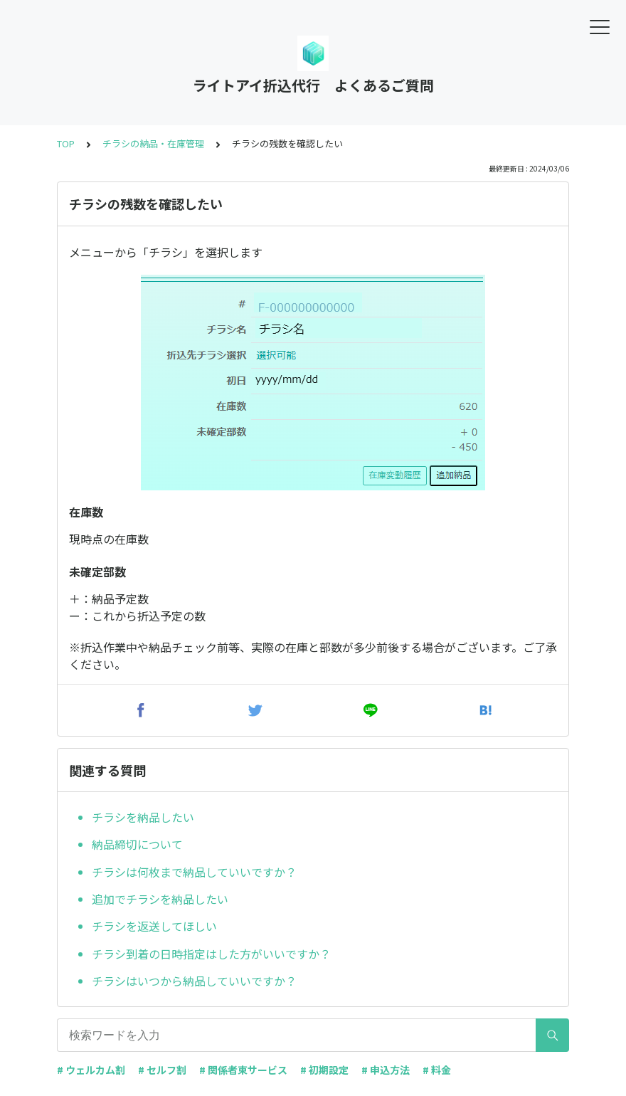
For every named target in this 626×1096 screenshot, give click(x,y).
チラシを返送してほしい (154, 925)
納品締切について (137, 844)
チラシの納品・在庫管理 (153, 143)
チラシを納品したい (143, 817)
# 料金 (437, 1070)
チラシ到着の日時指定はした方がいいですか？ (211, 953)
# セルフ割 (162, 1070)
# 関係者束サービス (243, 1070)
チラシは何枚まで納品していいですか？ (194, 871)
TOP (66, 143)
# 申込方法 (385, 1070)
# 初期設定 (324, 1070)
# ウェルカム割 (91, 1070)
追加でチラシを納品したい (160, 898)
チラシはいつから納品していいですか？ (194, 980)
